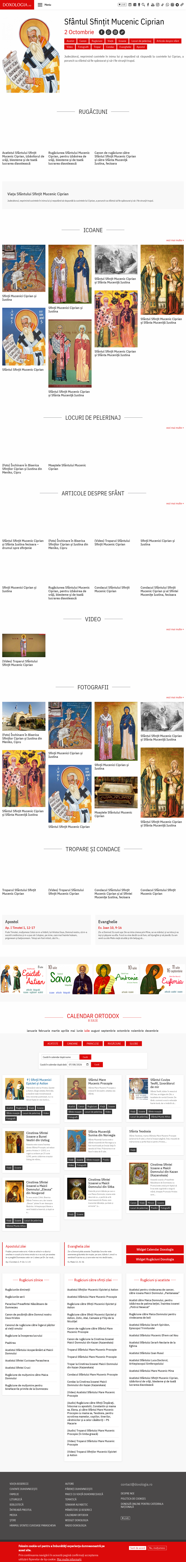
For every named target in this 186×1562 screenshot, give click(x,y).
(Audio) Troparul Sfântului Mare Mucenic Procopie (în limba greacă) (91, 1446)
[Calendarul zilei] (135, 4)
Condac (110, 47)
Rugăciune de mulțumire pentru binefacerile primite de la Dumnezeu (26, 1401)
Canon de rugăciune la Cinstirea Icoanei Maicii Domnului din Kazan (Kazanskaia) (90, 1354)
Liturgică (16, 1513)
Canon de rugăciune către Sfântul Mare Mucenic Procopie (90, 1344)
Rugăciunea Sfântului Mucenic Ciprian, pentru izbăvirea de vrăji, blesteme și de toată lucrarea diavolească (69, 158)
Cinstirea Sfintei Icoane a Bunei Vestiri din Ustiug (37, 1150)
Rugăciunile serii (15, 1311)
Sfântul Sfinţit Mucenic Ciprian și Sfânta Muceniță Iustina (115, 294)
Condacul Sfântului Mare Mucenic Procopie (92, 1388)
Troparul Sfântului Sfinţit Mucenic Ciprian (19, 905)
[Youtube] (153, 4)
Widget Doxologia (76, 1534)
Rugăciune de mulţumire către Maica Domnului (26, 1390)
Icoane (122, 41)
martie (56, 1045)
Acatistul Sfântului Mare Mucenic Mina (151, 1385)
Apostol (141, 47)
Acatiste (53, 1057)
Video (70, 47)
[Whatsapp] (108, 32)
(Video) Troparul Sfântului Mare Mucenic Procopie (91, 1456)
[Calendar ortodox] (130, 4)
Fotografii (83, 47)
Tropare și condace (93, 863)
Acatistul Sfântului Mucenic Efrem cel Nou (153, 1349)
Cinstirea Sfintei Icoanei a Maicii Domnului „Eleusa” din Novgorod (39, 1202)
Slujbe (134, 1057)
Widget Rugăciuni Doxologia (155, 1273)
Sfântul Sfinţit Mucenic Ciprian (23, 383)
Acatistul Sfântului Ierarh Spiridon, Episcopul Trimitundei (149, 1340)
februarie (44, 1045)
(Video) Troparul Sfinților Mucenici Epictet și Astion (92, 1467)
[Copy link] (122, 32)
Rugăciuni (97, 41)
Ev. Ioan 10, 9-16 (110, 942)
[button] (44, 5)
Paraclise (93, 1057)
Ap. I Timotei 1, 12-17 (20, 942)
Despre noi (127, 1507)
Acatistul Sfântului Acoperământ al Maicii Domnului (29, 1365)
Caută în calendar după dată (53, 1078)
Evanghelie (125, 47)
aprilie (65, 1045)
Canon (83, 41)
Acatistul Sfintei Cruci (17, 1382)
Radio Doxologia (75, 1539)
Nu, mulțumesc (157, 1548)
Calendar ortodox (93, 1031)
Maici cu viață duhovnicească (84, 1508)
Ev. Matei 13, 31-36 (76, 1276)
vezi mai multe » (175, 254)
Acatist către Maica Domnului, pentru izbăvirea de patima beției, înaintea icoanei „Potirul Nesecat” (154, 1318)
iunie (80, 1045)
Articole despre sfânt (168, 41)
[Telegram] (177, 4)
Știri (13, 1534)
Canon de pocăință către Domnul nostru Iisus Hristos (28, 1330)
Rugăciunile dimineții (17, 1304)
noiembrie (137, 1045)
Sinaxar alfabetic (76, 1518)
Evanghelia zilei (79, 1260)
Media (13, 1529)
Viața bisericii (19, 1498)
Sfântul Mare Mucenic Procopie (100, 1095)
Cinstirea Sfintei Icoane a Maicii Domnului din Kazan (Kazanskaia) (164, 1184)
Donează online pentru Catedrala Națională (142, 1519)
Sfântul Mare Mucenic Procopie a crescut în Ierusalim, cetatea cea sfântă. (101, 1105)
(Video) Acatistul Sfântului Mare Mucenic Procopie (91, 1408)
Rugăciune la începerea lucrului (23, 1350)
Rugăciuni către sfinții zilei (93, 1294)
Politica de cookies (133, 1512)
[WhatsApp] (167, 4)
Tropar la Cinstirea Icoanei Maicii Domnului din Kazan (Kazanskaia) (92, 1379)
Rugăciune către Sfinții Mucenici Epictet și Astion (91, 1319)
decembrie (151, 1045)
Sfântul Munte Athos (160, 1130)
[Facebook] (148, 4)
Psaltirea (10, 1357)
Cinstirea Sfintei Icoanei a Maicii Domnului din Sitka (101, 1197)
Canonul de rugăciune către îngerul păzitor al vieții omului (30, 1340)
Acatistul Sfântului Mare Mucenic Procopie (92, 1311)
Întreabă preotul (21, 1524)
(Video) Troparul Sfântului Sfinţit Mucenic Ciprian (112, 556)
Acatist (70, 41)
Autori (69, 1498)
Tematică (70, 1513)
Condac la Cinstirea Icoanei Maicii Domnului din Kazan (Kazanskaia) (87, 1397)
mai (73, 1045)
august (95, 1045)
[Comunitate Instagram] (172, 4)
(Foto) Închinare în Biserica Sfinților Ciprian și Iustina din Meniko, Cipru (22, 483)
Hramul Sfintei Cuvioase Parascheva (33, 1539)
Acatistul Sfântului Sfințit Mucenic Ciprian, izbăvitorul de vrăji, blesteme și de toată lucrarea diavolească (23, 158)
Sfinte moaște (13, 1127)
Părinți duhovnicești (78, 1503)
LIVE (123, 4)
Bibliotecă (16, 1518)
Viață (110, 41)
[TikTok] (162, 4)
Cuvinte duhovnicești (23, 1503)
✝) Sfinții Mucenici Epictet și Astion (38, 1095)
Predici (106, 1173)
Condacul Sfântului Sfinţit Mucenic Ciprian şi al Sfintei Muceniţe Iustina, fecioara (159, 605)
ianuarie (32, 1045)
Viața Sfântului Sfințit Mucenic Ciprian (85, 194)
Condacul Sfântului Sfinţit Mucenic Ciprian (112, 603)
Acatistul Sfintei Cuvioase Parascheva (27, 1374)
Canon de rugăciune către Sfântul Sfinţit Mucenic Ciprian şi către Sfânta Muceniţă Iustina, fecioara (115, 158)
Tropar (97, 47)
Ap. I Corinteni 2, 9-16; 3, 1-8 (18, 1276)
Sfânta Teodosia (140, 1145)
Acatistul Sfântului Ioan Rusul (146, 1367)
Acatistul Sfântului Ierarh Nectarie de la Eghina (152, 1358)
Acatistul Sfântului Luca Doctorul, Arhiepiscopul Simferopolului (148, 1376)
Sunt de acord (137, 1548)
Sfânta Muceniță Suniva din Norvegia (101, 1147)
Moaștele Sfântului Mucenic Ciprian (67, 481)
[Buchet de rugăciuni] (139, 4)
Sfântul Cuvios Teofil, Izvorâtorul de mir (162, 1097)
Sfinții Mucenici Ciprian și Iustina (19, 311)
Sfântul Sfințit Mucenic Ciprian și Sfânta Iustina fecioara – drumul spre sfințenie (23, 558)
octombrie (123, 1045)
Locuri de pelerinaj (141, 41)
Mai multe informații (69, 1559)
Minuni (151, 1216)
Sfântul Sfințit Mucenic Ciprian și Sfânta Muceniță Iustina (69, 407)
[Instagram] (158, 4)
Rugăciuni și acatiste (155, 1294)
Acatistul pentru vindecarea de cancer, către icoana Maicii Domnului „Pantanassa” (154, 1305)
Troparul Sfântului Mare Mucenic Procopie (92, 1364)
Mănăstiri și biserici (78, 1524)
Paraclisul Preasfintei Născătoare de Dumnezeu (26, 1319)
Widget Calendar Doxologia (155, 1263)
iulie (87, 1045)
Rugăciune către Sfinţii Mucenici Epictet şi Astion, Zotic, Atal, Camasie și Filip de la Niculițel (91, 1332)
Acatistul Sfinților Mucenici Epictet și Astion (92, 1304)
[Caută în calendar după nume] (60, 1071)
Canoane (72, 1057)
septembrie (108, 1045)
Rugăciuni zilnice (31, 1294)
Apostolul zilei (16, 1260)
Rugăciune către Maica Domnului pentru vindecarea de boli (152, 1330)
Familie (14, 1508)
